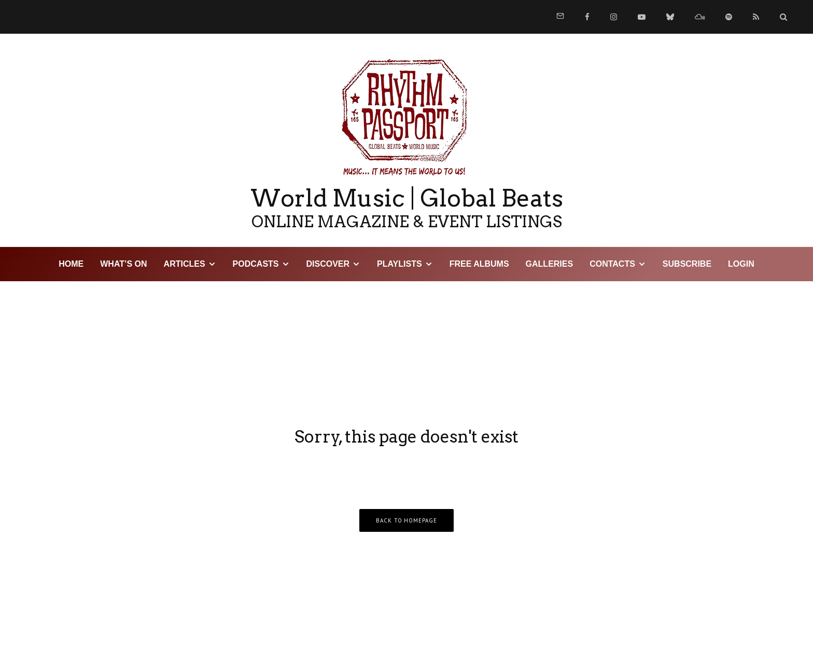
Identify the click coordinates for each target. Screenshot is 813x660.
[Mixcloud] (699, 17)
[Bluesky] (670, 17)
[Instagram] (613, 17)
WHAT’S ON (123, 263)
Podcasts (256, 263)
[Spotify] (728, 17)
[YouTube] (641, 17)
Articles (184, 263)
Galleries (549, 263)
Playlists (399, 263)
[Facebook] (587, 17)
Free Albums (479, 263)
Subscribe (687, 263)
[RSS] (755, 17)
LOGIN (741, 263)
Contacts (612, 263)
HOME (71, 263)
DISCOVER (328, 263)
